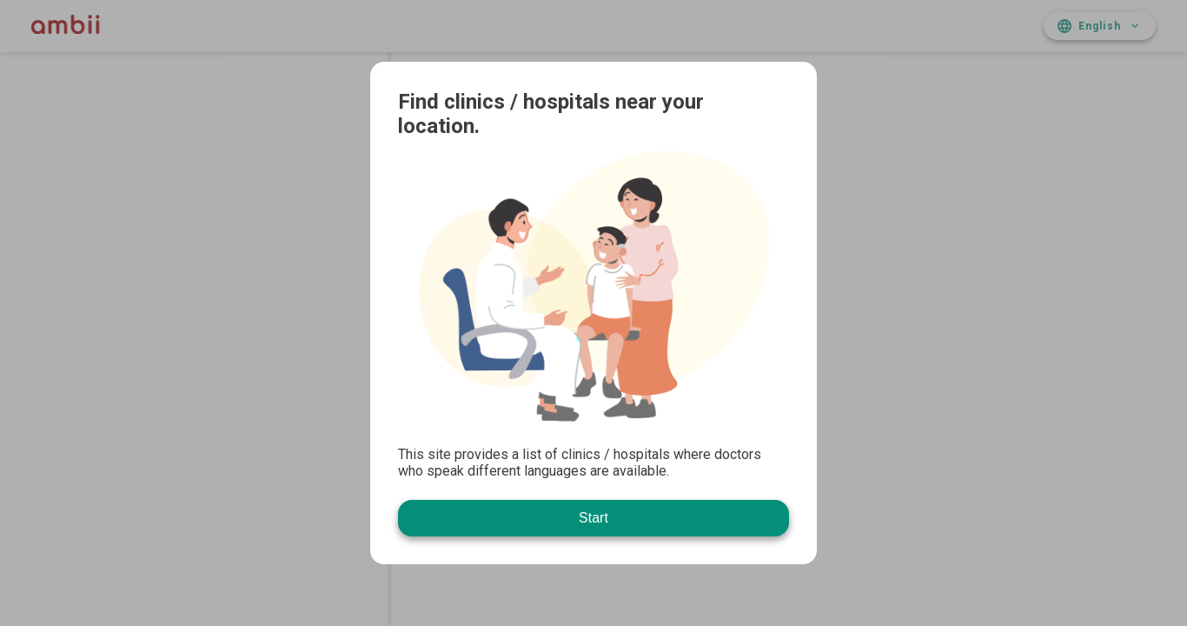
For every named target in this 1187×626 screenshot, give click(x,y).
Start (593, 517)
